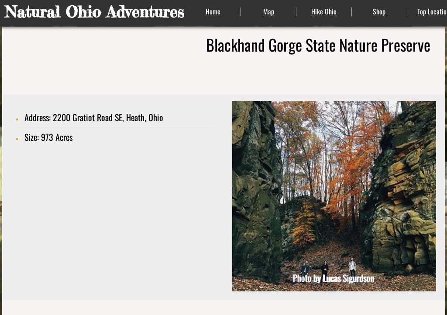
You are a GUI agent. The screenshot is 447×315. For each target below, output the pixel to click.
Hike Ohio (324, 11)
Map (268, 11)
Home (213, 11)
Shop (379, 11)
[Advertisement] (115, 231)
